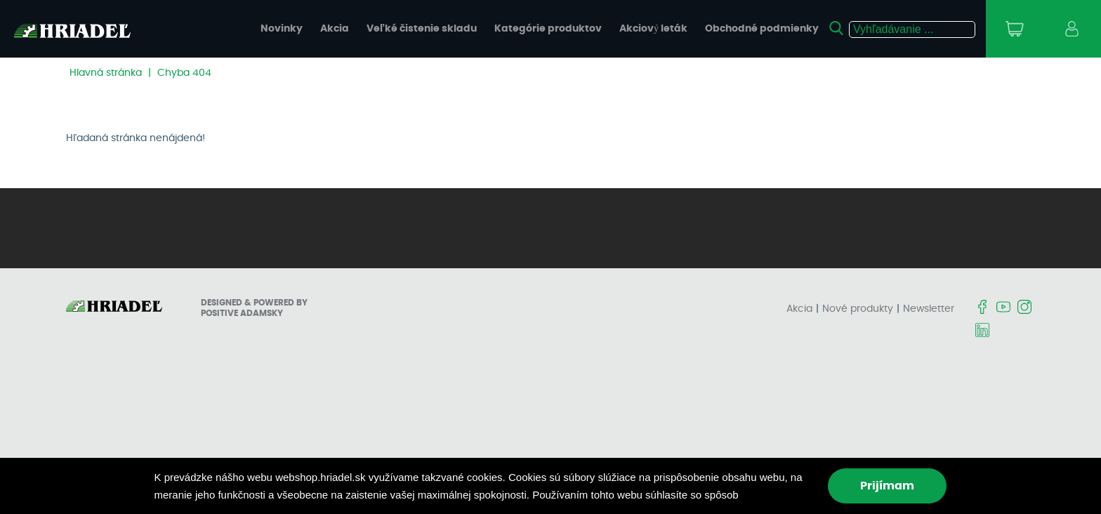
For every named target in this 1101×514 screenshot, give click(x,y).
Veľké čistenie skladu (422, 29)
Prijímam (887, 486)
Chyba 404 (184, 73)
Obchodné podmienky (762, 29)
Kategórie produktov (548, 29)
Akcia (334, 29)
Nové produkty (857, 309)
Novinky (282, 29)
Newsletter (928, 309)
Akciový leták (653, 29)
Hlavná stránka (106, 73)
